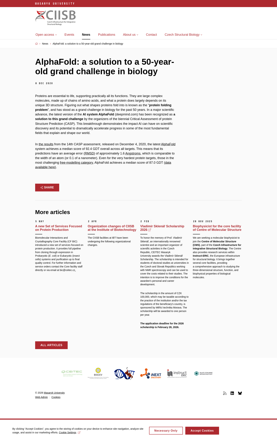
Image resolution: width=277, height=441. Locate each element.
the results (46, 144)
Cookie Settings (69, 434)
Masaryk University (54, 392)
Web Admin (41, 397)
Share (47, 187)
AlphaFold (168, 144)
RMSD (89, 153)
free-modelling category (76, 162)
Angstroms (132, 153)
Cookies (55, 397)
